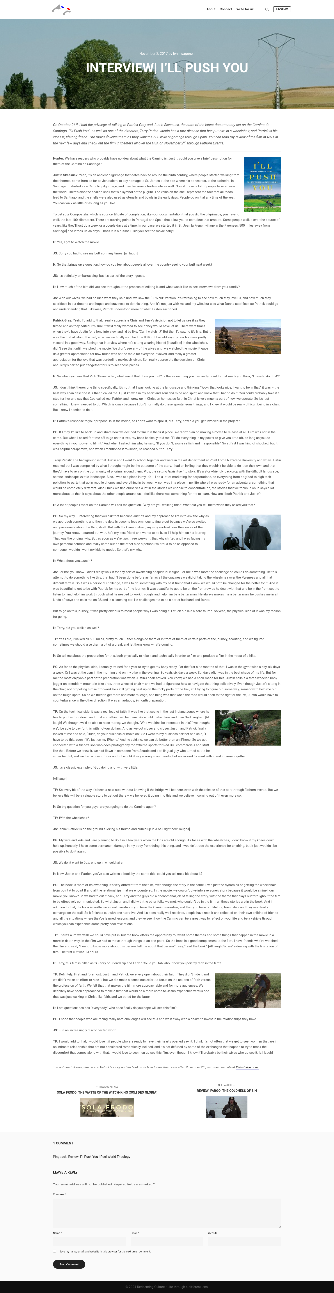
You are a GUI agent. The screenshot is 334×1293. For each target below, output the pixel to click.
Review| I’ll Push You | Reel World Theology (99, 1157)
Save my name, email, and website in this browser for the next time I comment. (105, 1251)
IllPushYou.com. (247, 1067)
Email (135, 1233)
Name (57, 1233)
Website (212, 1233)
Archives (282, 9)
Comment (59, 1194)
